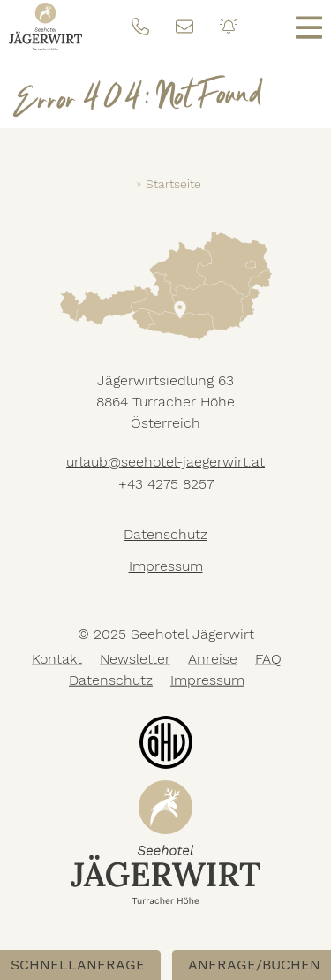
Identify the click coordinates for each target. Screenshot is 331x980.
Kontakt (57, 658)
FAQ (268, 658)
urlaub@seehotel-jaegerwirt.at (165, 461)
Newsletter (135, 658)
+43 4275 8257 (166, 483)
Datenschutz (165, 534)
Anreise (212, 658)
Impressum (166, 566)
